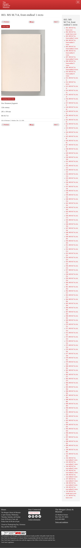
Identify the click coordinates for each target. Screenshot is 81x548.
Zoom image (5, 26)
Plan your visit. (21, 11)
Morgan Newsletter (34, 513)
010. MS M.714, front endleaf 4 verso (71, 74)
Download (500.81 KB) (8, 99)
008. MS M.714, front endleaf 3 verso (71, 63)
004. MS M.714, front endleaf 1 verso (71, 42)
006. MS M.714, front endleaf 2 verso (71, 53)
